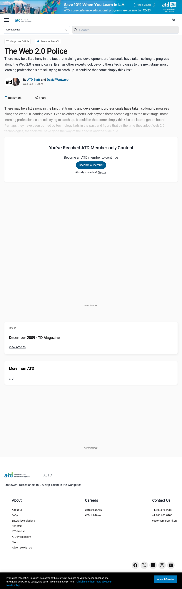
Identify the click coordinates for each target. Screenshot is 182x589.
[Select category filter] (36, 30)
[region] (91, 580)
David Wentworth (58, 80)
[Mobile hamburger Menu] (6, 20)
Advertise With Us (22, 547)
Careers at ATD (93, 509)
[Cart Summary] (174, 20)
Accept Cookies (165, 579)
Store (15, 542)
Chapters (17, 526)
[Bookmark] (13, 98)
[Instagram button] (162, 565)
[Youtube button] (171, 565)
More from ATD (21, 368)
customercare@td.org (165, 520)
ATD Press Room (21, 536)
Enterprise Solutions (23, 520)
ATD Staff (33, 80)
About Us (17, 509)
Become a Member (91, 165)
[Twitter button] (144, 565)
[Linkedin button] (153, 565)
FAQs (15, 515)
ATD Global (18, 531)
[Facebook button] (135, 565)
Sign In (102, 172)
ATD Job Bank (93, 515)
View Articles (17, 347)
